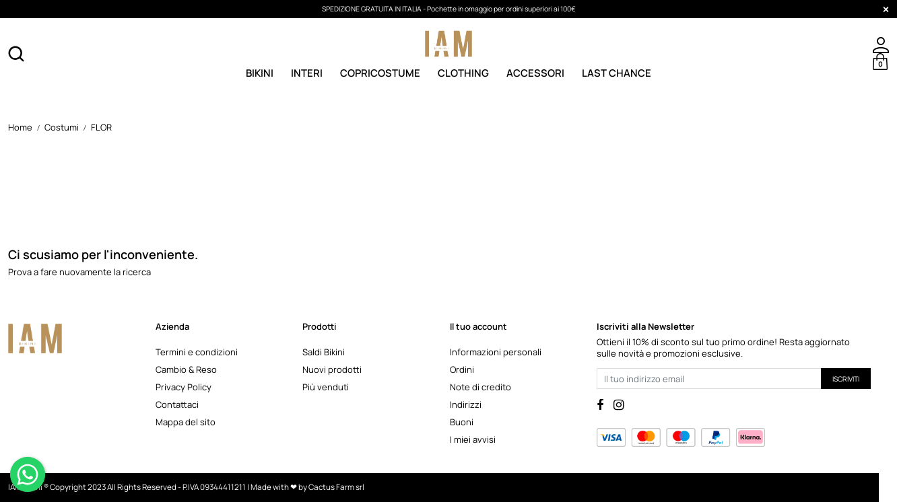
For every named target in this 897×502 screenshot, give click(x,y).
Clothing (463, 72)
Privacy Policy (183, 387)
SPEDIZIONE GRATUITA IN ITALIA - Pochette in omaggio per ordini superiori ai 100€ (449, 8)
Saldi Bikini (323, 352)
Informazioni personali (495, 352)
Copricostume (380, 72)
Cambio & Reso (186, 369)
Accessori (535, 72)
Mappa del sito (185, 422)
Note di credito (480, 387)
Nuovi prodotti (332, 369)
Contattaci (177, 404)
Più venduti (325, 387)
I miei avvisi (473, 439)
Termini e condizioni (197, 352)
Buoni (461, 422)
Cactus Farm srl (336, 487)
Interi (307, 72)
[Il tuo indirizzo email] (709, 378)
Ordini (462, 369)
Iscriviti (845, 379)
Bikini (259, 72)
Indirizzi (465, 404)
